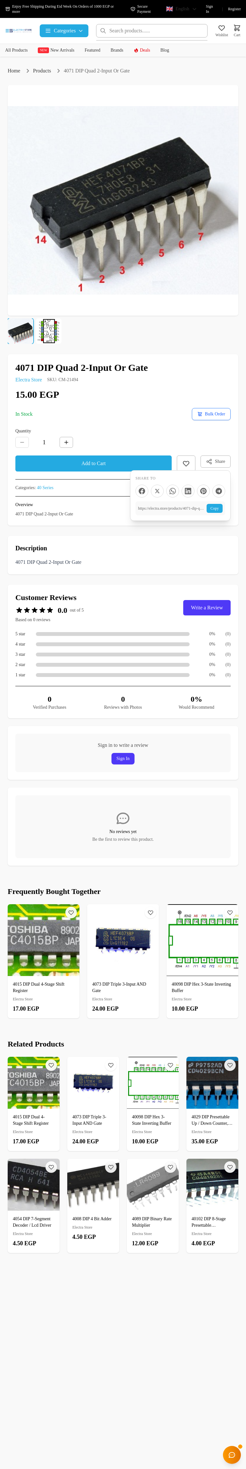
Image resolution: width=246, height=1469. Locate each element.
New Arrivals (56, 50)
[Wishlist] (71, 912)
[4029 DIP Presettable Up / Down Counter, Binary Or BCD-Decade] (212, 1104)
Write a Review (207, 607)
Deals (142, 50)
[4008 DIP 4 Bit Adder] (93, 1203)
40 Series (45, 487)
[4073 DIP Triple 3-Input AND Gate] (123, 961)
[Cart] (237, 31)
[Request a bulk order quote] (211, 414)
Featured (92, 50)
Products (42, 70)
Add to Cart (93, 463)
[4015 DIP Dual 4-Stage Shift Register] (43, 961)
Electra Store (28, 379)
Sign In (209, 9)
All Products (16, 50)
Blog (164, 50)
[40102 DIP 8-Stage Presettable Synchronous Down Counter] (212, 1206)
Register (234, 9)
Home (14, 70)
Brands (117, 50)
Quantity (23, 431)
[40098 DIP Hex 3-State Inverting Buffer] (202, 961)
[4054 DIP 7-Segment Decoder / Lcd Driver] (34, 1206)
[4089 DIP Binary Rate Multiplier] (153, 1206)
